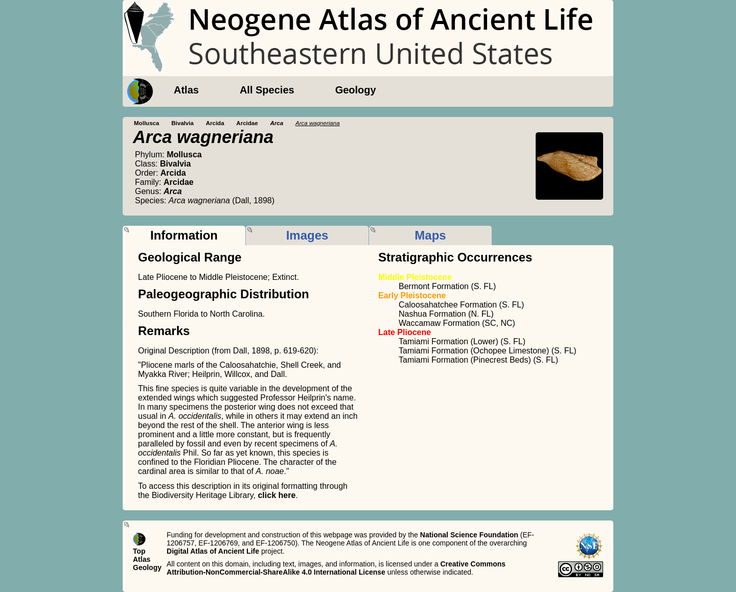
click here (276, 495)
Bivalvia (182, 123)
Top (139, 551)
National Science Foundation (469, 535)
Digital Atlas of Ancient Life (213, 551)
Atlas (186, 90)
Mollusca (146, 123)
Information (184, 235)
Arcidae (247, 123)
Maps (430, 235)
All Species (267, 90)
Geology (355, 90)
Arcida (215, 123)
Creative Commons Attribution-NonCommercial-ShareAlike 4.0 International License (336, 568)
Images (307, 235)
